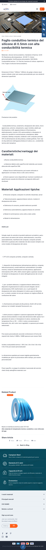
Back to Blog (23, 445)
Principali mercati (23, 499)
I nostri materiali (23, 494)
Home (3, 36)
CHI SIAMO (23, 504)
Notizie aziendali (17, 36)
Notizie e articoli (9, 36)
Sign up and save (7, 515)
